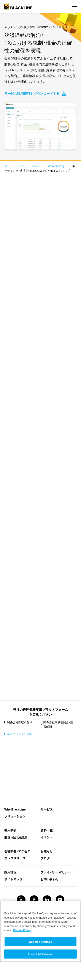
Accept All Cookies (40, 954)
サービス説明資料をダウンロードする (35, 93)
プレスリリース (14, 858)
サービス (47, 809)
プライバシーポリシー (56, 872)
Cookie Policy (22, 930)
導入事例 (10, 830)
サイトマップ (13, 879)
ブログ (45, 858)
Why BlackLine (15, 809)
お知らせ (47, 851)
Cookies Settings (40, 942)
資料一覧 (47, 830)
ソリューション (30, 166)
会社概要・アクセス (17, 851)
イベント (47, 837)
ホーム (8, 166)
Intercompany (56, 166)
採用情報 (10, 872)
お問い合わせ (50, 879)
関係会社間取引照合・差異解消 (58, 724)
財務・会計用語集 (15, 837)
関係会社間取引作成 (19, 722)
